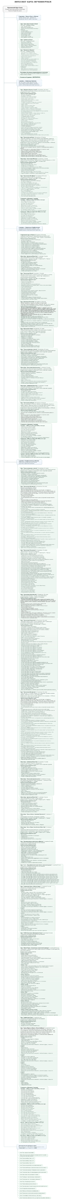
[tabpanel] (33, 2)
